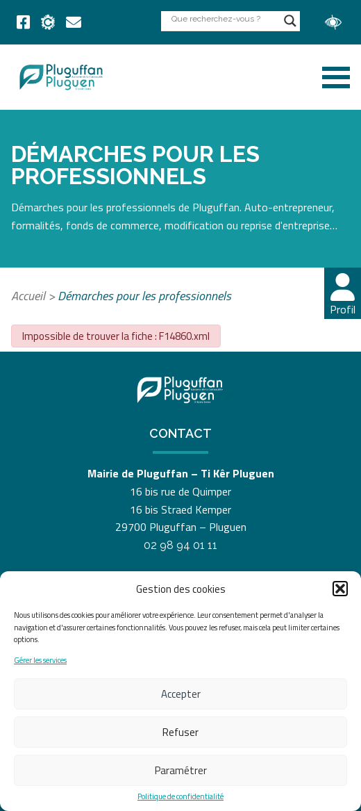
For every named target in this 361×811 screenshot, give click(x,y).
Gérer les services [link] (40, 660)
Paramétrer (181, 770)
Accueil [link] (28, 295)
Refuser (180, 732)
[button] (340, 589)
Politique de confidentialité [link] (180, 797)
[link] (23, 22)
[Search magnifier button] (290, 21)
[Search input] (224, 18)
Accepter (181, 694)
